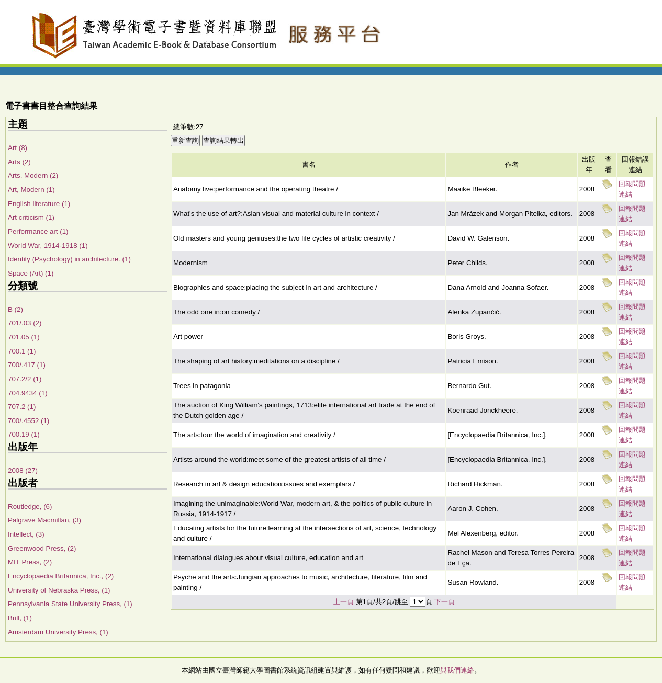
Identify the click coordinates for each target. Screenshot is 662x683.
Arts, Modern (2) (33, 175)
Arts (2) (19, 162)
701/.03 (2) (24, 323)
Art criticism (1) (31, 217)
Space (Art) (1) (30, 273)
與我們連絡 (457, 670)
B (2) (15, 309)
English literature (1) (39, 204)
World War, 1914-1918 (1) (48, 245)
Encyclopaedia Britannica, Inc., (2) (61, 576)
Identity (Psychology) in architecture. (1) (69, 259)
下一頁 (444, 602)
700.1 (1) (22, 351)
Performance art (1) (38, 231)
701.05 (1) (24, 337)
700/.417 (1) (27, 365)
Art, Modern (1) (31, 189)
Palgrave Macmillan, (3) (44, 520)
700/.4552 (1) (28, 421)
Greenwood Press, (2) (42, 548)
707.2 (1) (22, 407)
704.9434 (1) (28, 393)
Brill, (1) (20, 618)
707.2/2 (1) (24, 379)
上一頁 (343, 602)
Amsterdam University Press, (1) (58, 632)
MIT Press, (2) (30, 562)
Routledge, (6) (30, 506)
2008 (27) (23, 470)
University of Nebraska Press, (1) (59, 590)
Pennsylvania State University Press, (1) (70, 604)
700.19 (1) (24, 434)
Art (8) (17, 148)
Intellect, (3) (26, 534)
